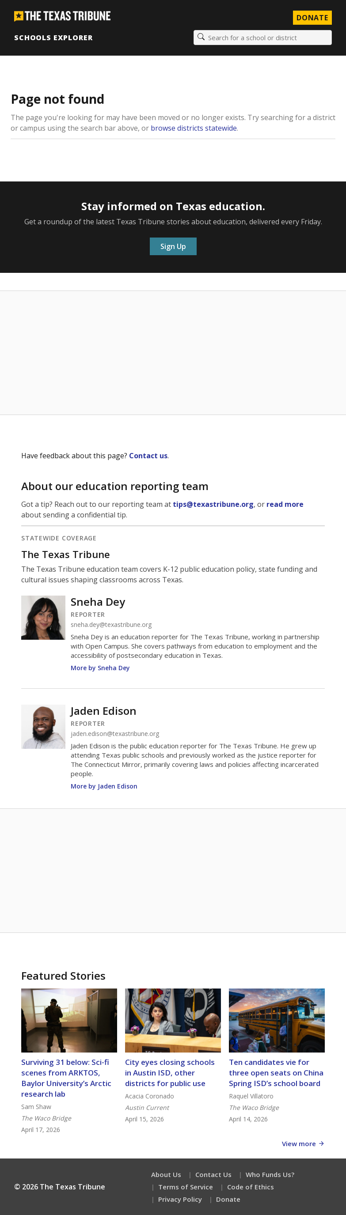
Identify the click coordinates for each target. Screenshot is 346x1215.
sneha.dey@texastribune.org (111, 625)
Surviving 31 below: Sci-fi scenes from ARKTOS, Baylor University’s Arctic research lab (66, 1078)
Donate (228, 1199)
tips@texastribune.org (213, 504)
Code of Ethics (250, 1186)
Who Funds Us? (270, 1174)
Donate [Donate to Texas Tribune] (312, 18)
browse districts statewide (194, 128)
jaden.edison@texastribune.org (115, 734)
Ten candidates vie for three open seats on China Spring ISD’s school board (276, 1072)
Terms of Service (185, 1186)
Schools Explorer (53, 37)
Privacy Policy (180, 1199)
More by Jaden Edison (104, 786)
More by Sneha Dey (100, 668)
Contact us (148, 455)
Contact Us (213, 1174)
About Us (166, 1174)
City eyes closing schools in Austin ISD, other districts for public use (170, 1072)
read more (285, 504)
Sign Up (173, 246)
